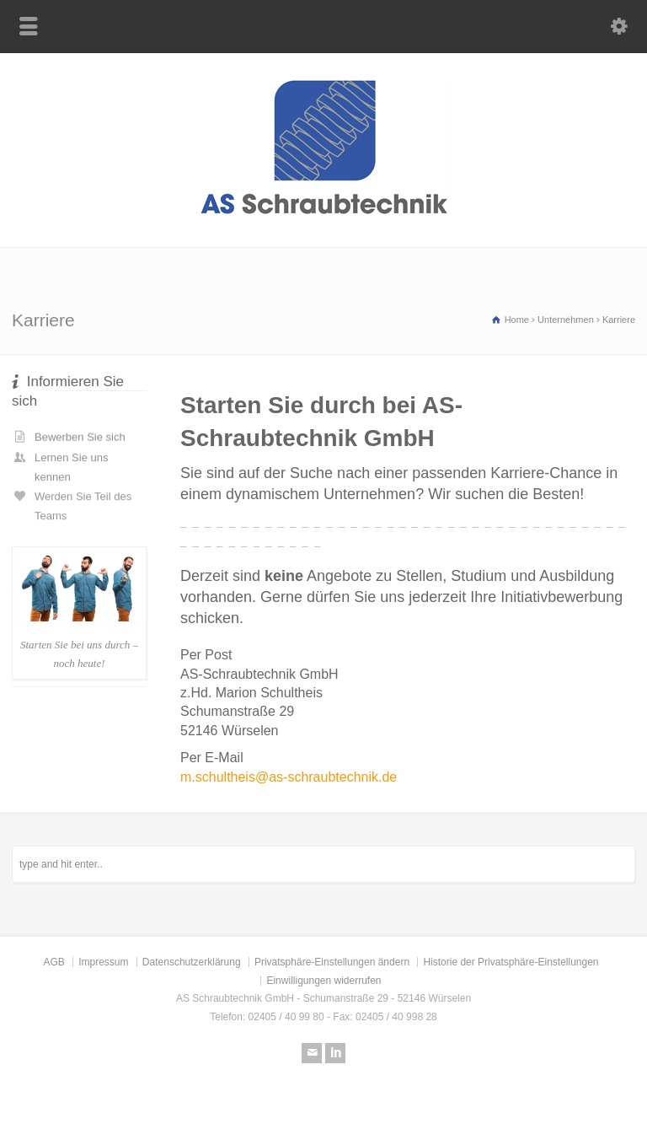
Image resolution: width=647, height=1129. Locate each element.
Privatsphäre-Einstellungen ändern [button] (331, 962)
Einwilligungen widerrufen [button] (323, 981)
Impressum (103, 962)
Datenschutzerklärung (191, 962)
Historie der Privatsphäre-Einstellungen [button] (510, 962)
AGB (53, 962)
